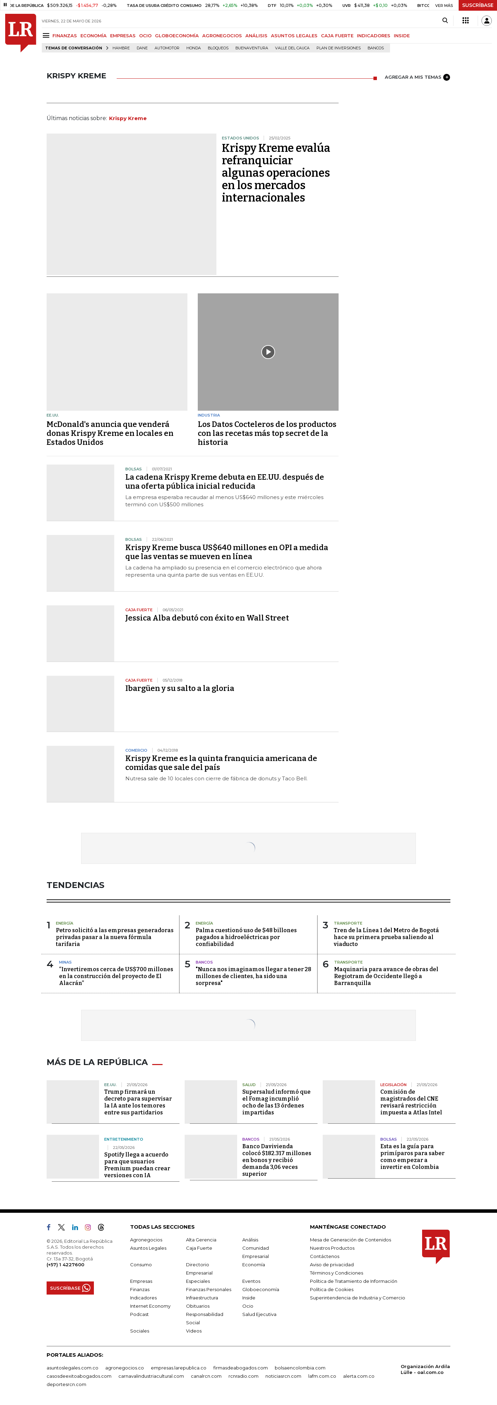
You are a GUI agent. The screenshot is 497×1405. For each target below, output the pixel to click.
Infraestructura (202, 1297)
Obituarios (197, 1306)
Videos (194, 1331)
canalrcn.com (206, 1376)
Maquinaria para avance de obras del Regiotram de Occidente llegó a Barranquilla (386, 976)
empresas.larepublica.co (178, 1367)
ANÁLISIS (256, 35)
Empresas (141, 1281)
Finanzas (139, 1289)
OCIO (145, 35)
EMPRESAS (123, 35)
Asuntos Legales (148, 1248)
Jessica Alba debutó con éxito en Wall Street (207, 618)
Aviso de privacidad (332, 1264)
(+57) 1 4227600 (65, 1264)
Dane (142, 48)
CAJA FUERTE (337, 35)
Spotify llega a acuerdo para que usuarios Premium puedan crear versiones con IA (137, 1165)
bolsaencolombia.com (300, 1367)
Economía (253, 1264)
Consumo (141, 1264)
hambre (121, 48)
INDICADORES (373, 35)
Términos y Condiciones (336, 1273)
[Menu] (47, 35)
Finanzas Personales (208, 1289)
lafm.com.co (322, 1376)
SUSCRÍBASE (478, 5)
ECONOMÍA (93, 35)
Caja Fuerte (199, 1248)
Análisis (250, 1239)
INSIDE (402, 35)
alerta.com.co (358, 1376)
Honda (193, 48)
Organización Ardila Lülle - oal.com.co (425, 1369)
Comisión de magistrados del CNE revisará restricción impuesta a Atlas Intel (411, 1102)
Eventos (251, 1281)
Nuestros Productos (332, 1248)
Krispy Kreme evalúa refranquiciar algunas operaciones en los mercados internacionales (276, 173)
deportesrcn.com (66, 1384)
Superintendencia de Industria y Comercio (357, 1297)
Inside (248, 1297)
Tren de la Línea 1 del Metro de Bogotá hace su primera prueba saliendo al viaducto (386, 937)
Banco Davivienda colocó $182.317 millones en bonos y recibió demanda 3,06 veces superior (276, 1160)
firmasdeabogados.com (240, 1367)
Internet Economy (150, 1306)
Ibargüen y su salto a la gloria (179, 688)
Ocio (247, 1306)
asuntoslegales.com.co (72, 1367)
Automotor (167, 48)
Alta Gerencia (201, 1239)
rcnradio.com (243, 1376)
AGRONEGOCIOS (222, 35)
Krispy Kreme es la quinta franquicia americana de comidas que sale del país (221, 763)
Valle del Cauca (292, 48)
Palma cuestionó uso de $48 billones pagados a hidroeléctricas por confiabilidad (246, 937)
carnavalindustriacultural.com (151, 1376)
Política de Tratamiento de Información (353, 1281)
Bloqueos (218, 48)
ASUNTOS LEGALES (294, 35)
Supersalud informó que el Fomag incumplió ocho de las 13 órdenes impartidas (276, 1102)
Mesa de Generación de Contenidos (350, 1239)
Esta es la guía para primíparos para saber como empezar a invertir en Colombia (412, 1156)
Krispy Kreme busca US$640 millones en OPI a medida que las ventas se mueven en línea (226, 552)
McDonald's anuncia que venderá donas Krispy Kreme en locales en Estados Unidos (110, 433)
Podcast (139, 1314)
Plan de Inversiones (338, 48)
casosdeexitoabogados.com (79, 1376)
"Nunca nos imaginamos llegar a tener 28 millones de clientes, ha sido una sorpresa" (253, 976)
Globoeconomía (260, 1289)
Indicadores (143, 1297)
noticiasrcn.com (283, 1376)
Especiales (198, 1281)
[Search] (445, 20)
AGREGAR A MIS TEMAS (417, 77)
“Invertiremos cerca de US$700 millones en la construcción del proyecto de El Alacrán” (116, 976)
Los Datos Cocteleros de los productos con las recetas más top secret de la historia (267, 433)
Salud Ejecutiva (259, 1314)
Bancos (376, 48)
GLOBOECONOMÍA (177, 35)
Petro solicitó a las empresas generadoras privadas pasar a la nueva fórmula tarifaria (115, 937)
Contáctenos (324, 1256)
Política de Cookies (331, 1289)
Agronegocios (146, 1239)
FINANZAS (64, 35)
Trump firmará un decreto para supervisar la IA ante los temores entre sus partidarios (138, 1102)
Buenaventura (251, 48)
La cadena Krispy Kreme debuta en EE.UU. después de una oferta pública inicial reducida (224, 481)
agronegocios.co (124, 1367)
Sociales (139, 1331)
